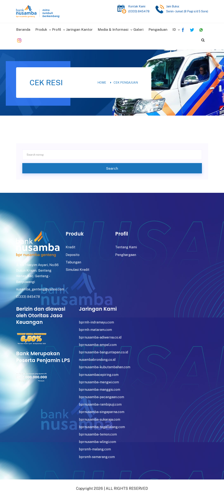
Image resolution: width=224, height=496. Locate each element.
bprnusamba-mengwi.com (99, 380)
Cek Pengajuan (126, 81)
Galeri (138, 29)
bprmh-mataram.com (95, 328)
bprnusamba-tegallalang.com (102, 425)
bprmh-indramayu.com (96, 321)
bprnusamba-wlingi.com (97, 440)
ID (174, 29)
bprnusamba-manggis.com (99, 388)
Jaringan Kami (98, 307)
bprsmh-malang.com (95, 448)
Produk (41, 29)
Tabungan (73, 261)
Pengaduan (157, 29)
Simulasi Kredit (77, 268)
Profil (56, 29)
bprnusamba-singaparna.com (101, 410)
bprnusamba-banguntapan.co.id (103, 351)
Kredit (70, 245)
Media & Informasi (113, 29)
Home (101, 81)
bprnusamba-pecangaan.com (101, 395)
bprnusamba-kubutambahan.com (104, 365)
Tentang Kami (126, 245)
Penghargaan (125, 253)
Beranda (23, 29)
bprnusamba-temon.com (98, 433)
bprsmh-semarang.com (97, 455)
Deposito (72, 253)
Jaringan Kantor (79, 29)
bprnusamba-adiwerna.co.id (100, 335)
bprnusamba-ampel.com (98, 343)
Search (112, 167)
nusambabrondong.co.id (97, 358)
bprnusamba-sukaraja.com (99, 418)
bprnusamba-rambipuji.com (100, 403)
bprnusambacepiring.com (99, 373)
